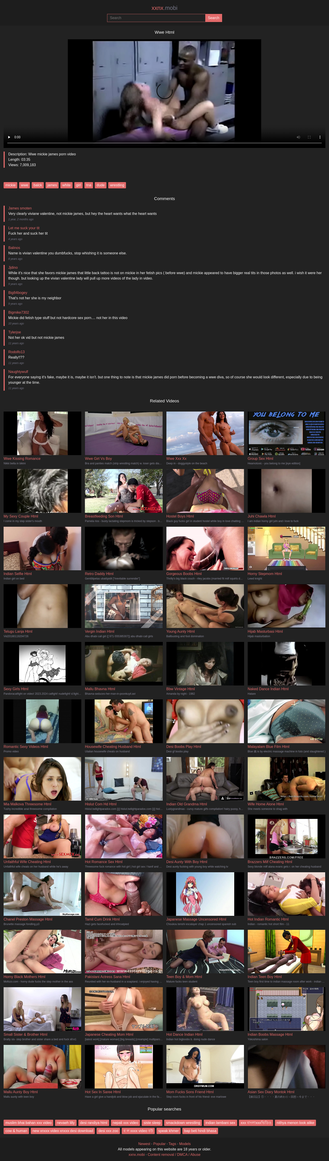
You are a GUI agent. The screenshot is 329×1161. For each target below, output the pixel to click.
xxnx (164, 8)
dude (101, 185)
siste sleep (152, 1123)
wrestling (117, 185)
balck (37, 185)
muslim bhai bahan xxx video (28, 1123)
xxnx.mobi (136, 1155)
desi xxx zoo (108, 1131)
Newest (144, 1144)
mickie (10, 185)
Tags (172, 1144)
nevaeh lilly (66, 1123)
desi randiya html (93, 1123)
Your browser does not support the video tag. (164, 92)
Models (185, 1144)
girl (78, 185)
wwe (24, 185)
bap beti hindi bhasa (200, 1131)
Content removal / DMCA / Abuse (174, 1155)
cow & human (16, 1131)
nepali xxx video (125, 1123)
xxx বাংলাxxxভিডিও (256, 1123)
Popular (159, 1144)
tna (88, 185)
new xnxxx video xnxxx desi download (63, 1131)
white (66, 185)
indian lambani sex (220, 1123)
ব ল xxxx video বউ (138, 1131)
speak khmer (168, 1131)
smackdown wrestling (183, 1123)
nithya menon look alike (295, 1123)
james (52, 185)
